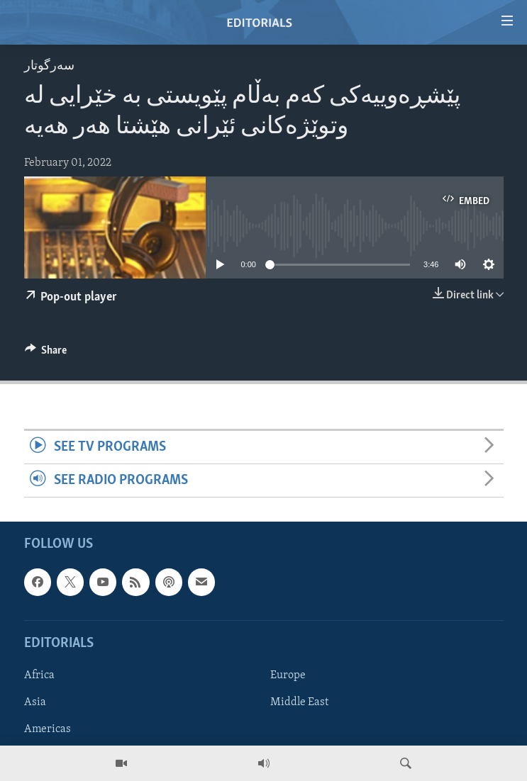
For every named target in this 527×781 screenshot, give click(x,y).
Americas (47, 729)
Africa (39, 675)
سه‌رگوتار (49, 66)
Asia (35, 702)
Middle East (299, 702)
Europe (288, 675)
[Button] (46, 353)
